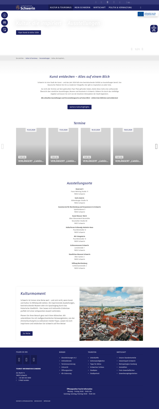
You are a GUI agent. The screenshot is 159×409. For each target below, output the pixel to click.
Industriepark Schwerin (127, 361)
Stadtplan (93, 370)
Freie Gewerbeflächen (127, 370)
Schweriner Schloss (97, 367)
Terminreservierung (68, 364)
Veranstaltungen (44, 58)
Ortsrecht (64, 367)
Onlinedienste (66, 361)
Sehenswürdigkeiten (97, 361)
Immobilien (123, 367)
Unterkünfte (94, 358)
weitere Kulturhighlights (79, 107)
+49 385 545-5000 (25, 378)
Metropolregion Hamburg (128, 364)
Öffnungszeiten (66, 370)
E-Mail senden (24, 380)
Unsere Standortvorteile (127, 358)
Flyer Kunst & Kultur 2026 (28, 32)
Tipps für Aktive (95, 364)
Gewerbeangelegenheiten (128, 373)
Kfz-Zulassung (66, 373)
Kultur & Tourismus (32, 58)
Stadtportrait (94, 373)
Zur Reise (26, 333)
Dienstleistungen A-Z (68, 358)
